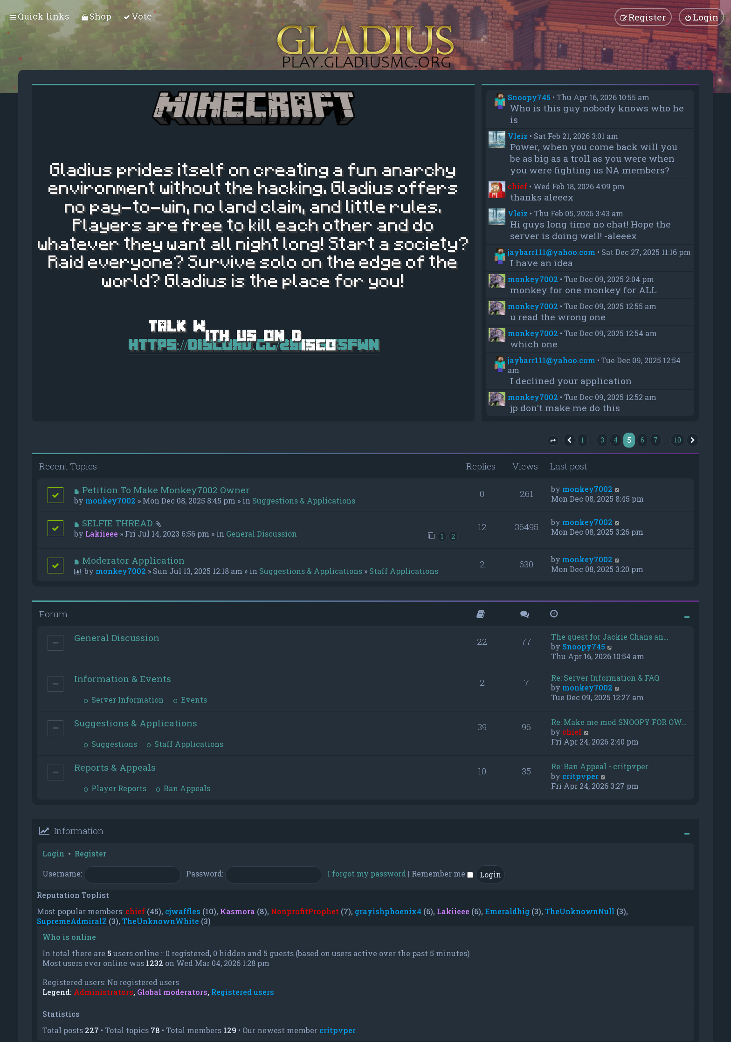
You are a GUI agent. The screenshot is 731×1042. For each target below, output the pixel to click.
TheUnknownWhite (160, 921)
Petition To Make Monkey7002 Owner (166, 490)
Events (190, 699)
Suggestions (110, 744)
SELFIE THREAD (117, 523)
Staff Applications (403, 571)
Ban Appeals (183, 788)
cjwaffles (182, 911)
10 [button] (677, 439)
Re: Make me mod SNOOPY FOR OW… (619, 722)
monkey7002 (533, 279)
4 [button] (616, 439)
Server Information (123, 699)
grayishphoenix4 (388, 911)
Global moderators (172, 992)
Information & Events (122, 678)
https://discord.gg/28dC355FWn (253, 344)
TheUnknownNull (579, 911)
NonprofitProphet (305, 911)
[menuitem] (96, 16)
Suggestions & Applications (303, 500)
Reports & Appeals (115, 767)
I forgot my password (366, 873)
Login (53, 853)
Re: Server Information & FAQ (605, 678)
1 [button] (582, 439)
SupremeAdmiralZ (72, 921)
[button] (553, 440)
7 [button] (656, 439)
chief (517, 186)
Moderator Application (133, 560)
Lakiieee (101, 533)
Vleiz (518, 136)
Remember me (442, 873)
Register (90, 853)
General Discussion (261, 533)
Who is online (69, 937)
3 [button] (602, 439)
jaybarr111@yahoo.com (551, 252)
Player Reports (114, 788)
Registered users (242, 992)
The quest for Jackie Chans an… (610, 637)
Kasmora (237, 911)
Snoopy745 (529, 97)
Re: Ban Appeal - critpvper (599, 766)
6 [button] (642, 439)
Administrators (103, 992)
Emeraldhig (507, 911)
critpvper (580, 776)
